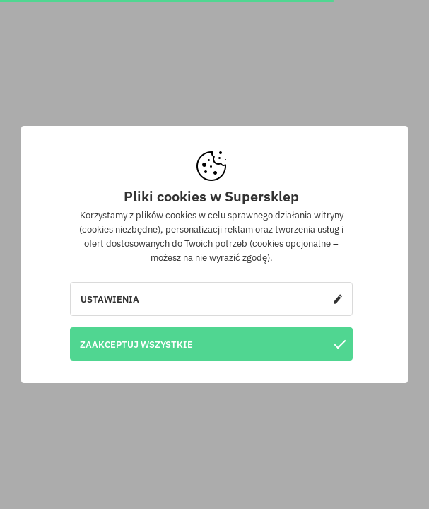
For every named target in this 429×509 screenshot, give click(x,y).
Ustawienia (211, 299)
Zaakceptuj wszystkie (213, 344)
